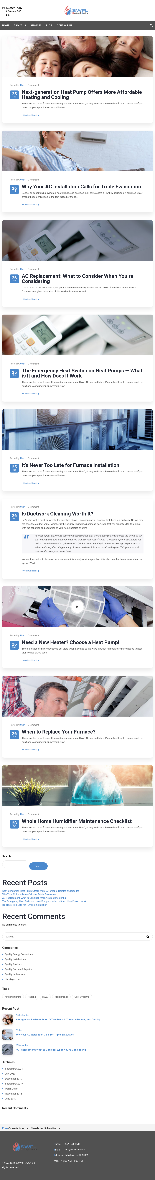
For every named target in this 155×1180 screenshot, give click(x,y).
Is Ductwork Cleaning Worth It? (57, 514)
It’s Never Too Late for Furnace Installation (70, 465)
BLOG (49, 25)
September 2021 (14, 1068)
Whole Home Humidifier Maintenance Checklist (77, 821)
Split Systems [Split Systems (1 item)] (81, 996)
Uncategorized (12, 979)
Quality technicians (15, 974)
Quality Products (14, 964)
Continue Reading (30, 115)
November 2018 (13, 1093)
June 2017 (10, 1098)
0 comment (33, 85)
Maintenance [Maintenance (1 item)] (61, 996)
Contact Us (64, 25)
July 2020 (10, 1073)
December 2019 (13, 1078)
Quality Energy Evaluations (19, 954)
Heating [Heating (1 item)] (32, 996)
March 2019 (11, 1088)
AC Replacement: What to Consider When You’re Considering (77, 278)
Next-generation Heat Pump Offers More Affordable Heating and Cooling (82, 94)
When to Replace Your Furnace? (59, 732)
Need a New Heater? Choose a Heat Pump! (70, 642)
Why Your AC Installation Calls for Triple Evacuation (81, 187)
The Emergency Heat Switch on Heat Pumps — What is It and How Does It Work (82, 373)
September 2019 (14, 1083)
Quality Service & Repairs (18, 969)
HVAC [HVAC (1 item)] (45, 996)
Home (5, 25)
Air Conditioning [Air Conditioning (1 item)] (13, 996)
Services (35, 25)
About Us (20, 25)
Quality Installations (15, 959)
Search (6, 856)
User (22, 85)
